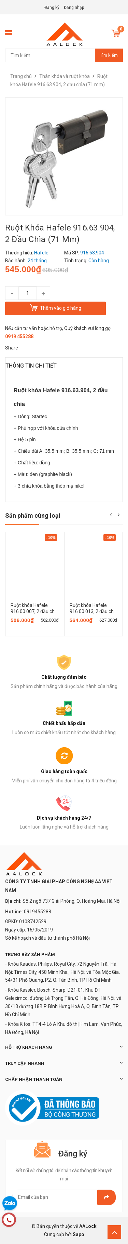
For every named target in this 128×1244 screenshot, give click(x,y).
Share (11, 347)
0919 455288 (19, 336)
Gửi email (106, 1197)
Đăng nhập (74, 7)
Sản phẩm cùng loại (32, 515)
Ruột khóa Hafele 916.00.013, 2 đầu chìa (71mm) (93, 611)
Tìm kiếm (109, 55)
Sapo (78, 1234)
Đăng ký (51, 7)
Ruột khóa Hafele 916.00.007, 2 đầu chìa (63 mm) (34, 611)
